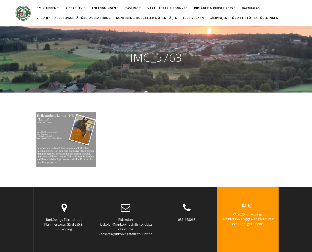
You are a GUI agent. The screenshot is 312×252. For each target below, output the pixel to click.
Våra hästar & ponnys (166, 8)
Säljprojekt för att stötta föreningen (244, 18)
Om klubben (46, 8)
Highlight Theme (251, 224)
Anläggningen (104, 8)
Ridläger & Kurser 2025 (213, 8)
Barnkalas (251, 8)
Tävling (131, 8)
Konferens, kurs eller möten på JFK (146, 18)
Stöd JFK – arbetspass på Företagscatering (73, 18)
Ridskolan (74, 8)
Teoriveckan (193, 18)
